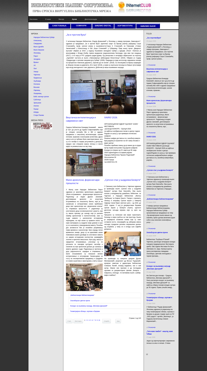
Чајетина (34, 75)
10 (98, 322)
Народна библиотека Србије (41, 37)
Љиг (32, 68)
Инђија (33, 112)
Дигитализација (88, 19)
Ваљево (34, 87)
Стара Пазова (36, 115)
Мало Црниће (36, 47)
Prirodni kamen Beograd (155, 364)
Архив (72, 19)
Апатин (34, 106)
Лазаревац (35, 93)
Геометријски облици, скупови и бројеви (84, 313)
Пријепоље (35, 78)
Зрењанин (35, 103)
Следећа (105, 322)
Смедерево (35, 43)
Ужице (33, 72)
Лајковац (34, 90)
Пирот (33, 56)
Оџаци (33, 109)
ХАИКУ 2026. (111, 117)
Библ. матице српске (39, 97)
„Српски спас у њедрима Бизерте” (122, 180)
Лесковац (34, 53)
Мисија (59, 19)
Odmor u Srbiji (152, 366)
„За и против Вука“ (75, 34)
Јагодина (34, 59)
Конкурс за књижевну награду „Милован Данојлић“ (87, 307)
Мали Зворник (36, 50)
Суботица (34, 100)
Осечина (34, 84)
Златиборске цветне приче (79, 302)
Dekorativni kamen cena (155, 362)
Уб (32, 65)
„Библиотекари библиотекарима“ (81, 297)
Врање (33, 62)
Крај (117, 322)
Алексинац (35, 40)
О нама (46, 19)
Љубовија (35, 81)
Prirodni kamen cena (154, 359)
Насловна (31, 19)
